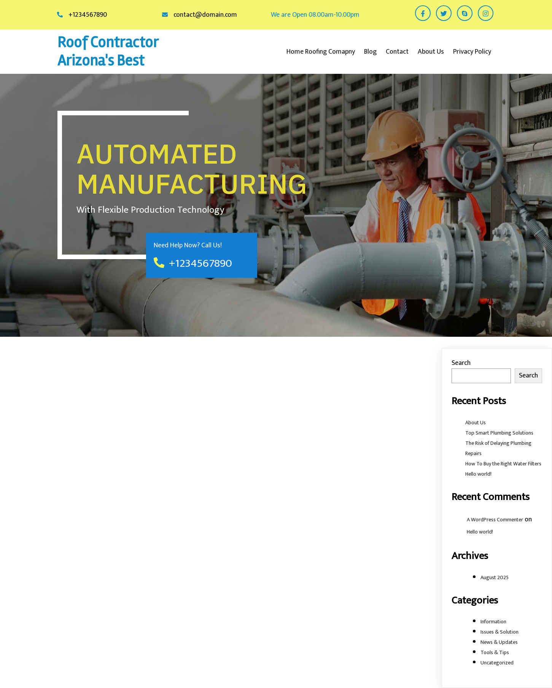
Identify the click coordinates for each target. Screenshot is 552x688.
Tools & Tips (494, 652)
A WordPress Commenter (495, 519)
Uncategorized (497, 662)
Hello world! (478, 474)
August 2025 (494, 577)
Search (461, 363)
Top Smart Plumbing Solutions (499, 432)
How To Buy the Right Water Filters (503, 463)
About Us (475, 422)
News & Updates (499, 642)
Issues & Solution (499, 631)
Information (493, 621)
